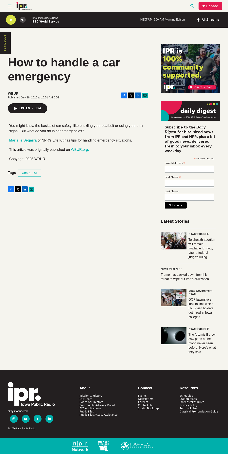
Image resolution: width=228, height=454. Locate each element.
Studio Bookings (148, 408)
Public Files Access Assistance (98, 414)
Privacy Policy (188, 405)
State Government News (200, 292)
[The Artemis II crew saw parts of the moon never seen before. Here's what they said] (173, 335)
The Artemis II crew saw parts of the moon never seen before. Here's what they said (202, 343)
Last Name (171, 191)
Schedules (186, 395)
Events (142, 395)
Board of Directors (91, 402)
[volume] (22, 19)
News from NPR (198, 233)
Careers (143, 402)
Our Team (85, 399)
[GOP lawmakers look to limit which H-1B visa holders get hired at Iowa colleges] (173, 297)
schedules (5, 43)
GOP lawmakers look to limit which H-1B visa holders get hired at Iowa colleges (200, 308)
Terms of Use (188, 408)
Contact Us (145, 405)
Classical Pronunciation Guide (199, 411)
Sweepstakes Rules (192, 402)
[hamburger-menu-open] (9, 6)
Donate (212, 6)
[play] (11, 20)
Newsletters (145, 399)
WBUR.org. (80, 150)
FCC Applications (90, 408)
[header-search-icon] (192, 6)
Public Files (86, 411)
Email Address (175, 163)
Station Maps (188, 399)
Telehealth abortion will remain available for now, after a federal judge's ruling (201, 248)
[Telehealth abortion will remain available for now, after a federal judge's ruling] (173, 240)
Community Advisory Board (97, 405)
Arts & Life (29, 173)
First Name (173, 177)
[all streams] (208, 20)
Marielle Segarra (23, 140)
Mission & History (90, 395)
